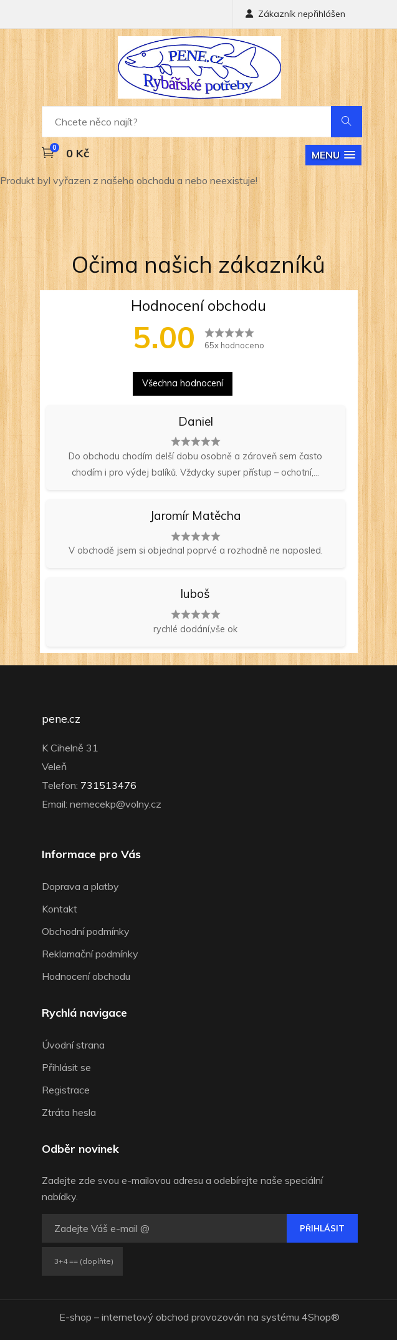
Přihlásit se (66, 1067)
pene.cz (61, 719)
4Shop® (321, 1317)
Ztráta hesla (69, 1112)
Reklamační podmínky (90, 953)
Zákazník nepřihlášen (295, 13)
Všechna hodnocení (182, 383)
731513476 (108, 785)
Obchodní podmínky (86, 931)
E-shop (75, 1317)
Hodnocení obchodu (86, 976)
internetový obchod (145, 1317)
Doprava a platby (80, 886)
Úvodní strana (73, 1045)
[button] (333, 155)
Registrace (66, 1089)
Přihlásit (322, 1228)
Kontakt (59, 908)
